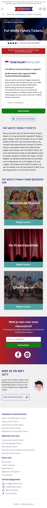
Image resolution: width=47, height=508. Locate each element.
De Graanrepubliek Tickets (12, 443)
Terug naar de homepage (24, 118)
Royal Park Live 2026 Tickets (13, 425)
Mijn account (6, 462)
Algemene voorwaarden (11, 472)
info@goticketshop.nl (14, 484)
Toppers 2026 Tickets (10, 422)
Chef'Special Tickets (9, 447)
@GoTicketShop (12, 490)
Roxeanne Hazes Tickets (11, 453)
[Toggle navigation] (6, 9)
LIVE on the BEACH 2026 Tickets (14, 418)
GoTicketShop (11, 493)
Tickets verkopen (8, 465)
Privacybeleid (7, 475)
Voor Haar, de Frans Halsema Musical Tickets (18, 450)
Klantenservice (7, 468)
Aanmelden (23, 111)
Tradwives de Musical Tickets (13, 440)
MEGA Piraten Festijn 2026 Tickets (15, 431)
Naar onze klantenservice (16, 397)
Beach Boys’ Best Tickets (11, 428)
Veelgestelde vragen (13, 487)
